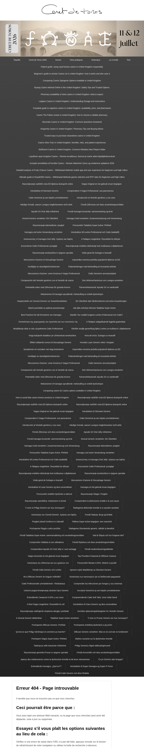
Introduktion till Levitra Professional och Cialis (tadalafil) (95, 232)
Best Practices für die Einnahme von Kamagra (41, 315)
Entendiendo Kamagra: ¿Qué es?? (46, 666)
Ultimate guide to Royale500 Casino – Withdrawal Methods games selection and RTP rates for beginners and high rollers (72, 177)
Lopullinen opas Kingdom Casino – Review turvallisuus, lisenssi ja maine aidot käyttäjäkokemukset (72, 156)
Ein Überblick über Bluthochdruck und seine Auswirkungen (101, 301)
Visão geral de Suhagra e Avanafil (96, 253)
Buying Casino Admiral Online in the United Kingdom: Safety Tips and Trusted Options (72, 87)
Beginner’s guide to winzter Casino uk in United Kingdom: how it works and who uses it (72, 74)
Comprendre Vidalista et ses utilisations (46, 542)
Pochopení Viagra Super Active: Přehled (49, 639)
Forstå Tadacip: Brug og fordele (98, 515)
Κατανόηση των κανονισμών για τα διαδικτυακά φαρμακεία (95, 577)
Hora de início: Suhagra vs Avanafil (100, 335)
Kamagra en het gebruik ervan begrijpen (98, 487)
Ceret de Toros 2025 (38, 60)
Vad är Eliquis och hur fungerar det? (108, 535)
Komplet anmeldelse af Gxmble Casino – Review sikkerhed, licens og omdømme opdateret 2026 (72, 163)
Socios (58, 60)
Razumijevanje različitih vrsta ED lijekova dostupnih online (47, 184)
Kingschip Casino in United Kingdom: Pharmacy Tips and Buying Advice (72, 129)
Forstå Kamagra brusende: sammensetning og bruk (90, 211)
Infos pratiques (76, 60)
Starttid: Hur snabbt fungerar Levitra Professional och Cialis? (96, 315)
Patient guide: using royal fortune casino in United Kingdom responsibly (72, 67)
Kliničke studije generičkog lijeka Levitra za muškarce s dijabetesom (100, 329)
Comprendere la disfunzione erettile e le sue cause (97, 501)
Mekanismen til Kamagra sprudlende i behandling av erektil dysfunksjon (72, 294)
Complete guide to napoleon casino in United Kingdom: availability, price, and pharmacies (72, 108)
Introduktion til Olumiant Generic (44, 191)
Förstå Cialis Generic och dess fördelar (72, 673)
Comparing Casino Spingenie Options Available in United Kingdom (72, 80)
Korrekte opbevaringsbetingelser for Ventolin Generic (100, 611)
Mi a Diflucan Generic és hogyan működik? (42, 577)
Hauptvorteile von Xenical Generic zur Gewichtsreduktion (42, 301)
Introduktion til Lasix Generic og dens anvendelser (50, 487)
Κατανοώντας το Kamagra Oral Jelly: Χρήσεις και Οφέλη (48, 239)
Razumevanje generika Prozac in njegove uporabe (46, 652)
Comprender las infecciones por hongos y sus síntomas (98, 583)
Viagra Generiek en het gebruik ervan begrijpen (48, 556)
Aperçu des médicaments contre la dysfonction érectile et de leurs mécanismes (55, 659)
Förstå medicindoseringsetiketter (99, 549)
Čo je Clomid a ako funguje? (110, 659)
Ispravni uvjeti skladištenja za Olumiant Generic (90, 570)
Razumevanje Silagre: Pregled (94, 494)
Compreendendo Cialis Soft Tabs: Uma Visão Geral (94, 597)
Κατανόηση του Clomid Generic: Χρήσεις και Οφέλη (54, 515)
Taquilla (17, 60)
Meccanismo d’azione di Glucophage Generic (43, 260)
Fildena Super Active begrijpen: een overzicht (92, 521)
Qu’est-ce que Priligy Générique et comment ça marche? (41, 632)
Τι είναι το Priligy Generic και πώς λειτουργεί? (45, 508)
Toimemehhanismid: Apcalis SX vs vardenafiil (99, 287)
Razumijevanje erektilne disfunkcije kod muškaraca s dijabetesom (94, 246)
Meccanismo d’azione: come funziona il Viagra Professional (54, 273)
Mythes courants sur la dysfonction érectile (93, 639)
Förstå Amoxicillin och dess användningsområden (98, 652)
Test (128, 60)
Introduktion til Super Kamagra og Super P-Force (91, 666)
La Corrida (113, 60)
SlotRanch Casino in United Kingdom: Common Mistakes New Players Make (72, 149)
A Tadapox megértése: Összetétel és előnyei (100, 239)
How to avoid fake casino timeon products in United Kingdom (42, 397)
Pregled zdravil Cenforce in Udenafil (48, 521)
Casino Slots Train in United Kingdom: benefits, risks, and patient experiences (72, 142)
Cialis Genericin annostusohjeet (102, 273)
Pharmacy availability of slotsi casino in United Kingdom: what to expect (72, 94)
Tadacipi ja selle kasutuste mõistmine (50, 645)
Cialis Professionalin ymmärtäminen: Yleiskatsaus (43, 583)
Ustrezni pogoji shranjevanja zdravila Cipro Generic (46, 590)
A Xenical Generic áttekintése (29, 618)
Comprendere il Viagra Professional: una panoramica (90, 191)
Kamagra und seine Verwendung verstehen (43, 232)
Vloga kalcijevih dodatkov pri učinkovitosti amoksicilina (52, 335)
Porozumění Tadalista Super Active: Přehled (92, 225)
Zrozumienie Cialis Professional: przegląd (39, 246)
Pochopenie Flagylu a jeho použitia (45, 528)
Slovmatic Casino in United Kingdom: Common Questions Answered (72, 122)
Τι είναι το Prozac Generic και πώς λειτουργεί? (108, 618)
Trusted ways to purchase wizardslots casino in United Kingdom (72, 136)
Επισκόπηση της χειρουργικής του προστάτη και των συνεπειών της (48, 322)
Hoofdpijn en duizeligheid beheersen (44, 267)
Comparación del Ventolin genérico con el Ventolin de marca (47, 280)
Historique (95, 60)
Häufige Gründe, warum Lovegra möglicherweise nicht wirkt (46, 204)
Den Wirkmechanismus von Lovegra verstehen (102, 280)
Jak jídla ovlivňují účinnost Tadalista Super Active (94, 308)
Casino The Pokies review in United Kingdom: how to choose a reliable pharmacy (71, 115)
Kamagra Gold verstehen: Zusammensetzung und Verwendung (94, 218)
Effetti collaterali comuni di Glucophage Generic (50, 342)
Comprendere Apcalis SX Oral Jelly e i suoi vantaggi (53, 549)
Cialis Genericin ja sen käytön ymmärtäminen (48, 198)
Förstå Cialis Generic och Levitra (47, 570)
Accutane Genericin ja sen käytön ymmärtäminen (98, 590)
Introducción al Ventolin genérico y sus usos (96, 198)
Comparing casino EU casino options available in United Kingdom (72, 391)
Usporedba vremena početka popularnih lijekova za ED (96, 260)
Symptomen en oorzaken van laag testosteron (43, 349)
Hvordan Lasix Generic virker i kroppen (97, 342)
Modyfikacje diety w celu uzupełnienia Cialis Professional (38, 329)
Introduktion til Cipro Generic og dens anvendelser (95, 604)
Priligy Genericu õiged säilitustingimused (92, 645)
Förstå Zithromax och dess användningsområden (102, 204)
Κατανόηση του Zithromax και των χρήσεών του (48, 563)
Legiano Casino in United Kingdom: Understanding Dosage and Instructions (72, 101)
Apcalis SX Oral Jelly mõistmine (45, 211)
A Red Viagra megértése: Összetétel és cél (46, 604)
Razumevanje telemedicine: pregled (48, 225)
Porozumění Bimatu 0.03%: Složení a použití (96, 563)
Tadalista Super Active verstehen (64, 618)
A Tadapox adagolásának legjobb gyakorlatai (105, 322)
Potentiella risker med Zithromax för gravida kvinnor (47, 287)
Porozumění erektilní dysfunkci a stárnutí (54, 494)
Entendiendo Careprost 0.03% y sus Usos (45, 597)
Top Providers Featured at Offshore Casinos (97, 556)
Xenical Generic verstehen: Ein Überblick (40, 218)
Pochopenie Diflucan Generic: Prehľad (48, 625)
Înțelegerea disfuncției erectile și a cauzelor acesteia (96, 508)
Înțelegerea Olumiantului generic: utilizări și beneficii (91, 528)
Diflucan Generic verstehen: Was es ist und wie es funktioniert (101, 632)
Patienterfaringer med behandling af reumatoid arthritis (92, 267)
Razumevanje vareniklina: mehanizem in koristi (45, 501)
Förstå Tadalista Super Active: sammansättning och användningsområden (52, 535)
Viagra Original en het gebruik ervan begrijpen (102, 184)
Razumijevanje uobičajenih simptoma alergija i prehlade (44, 611)
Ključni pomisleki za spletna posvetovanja (46, 308)
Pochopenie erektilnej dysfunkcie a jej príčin (93, 625)
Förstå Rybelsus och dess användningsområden (93, 542)
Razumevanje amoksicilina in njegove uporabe (52, 253)
